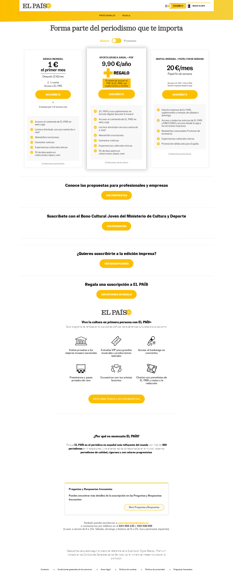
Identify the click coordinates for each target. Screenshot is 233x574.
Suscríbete (179, 94)
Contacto (45, 569)
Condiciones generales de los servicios (75, 569)
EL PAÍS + (116, 312)
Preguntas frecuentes (183, 569)
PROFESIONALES (107, 15)
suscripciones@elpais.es (133, 522)
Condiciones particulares (53, 163)
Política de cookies (127, 569)
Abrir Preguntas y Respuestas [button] (144, 507)
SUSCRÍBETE (53, 94)
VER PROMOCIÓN (116, 226)
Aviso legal (106, 569)
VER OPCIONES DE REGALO (116, 294)
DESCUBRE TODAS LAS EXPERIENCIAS (116, 399)
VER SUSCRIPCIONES (116, 263)
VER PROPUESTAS (116, 195)
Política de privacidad (155, 569)
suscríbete (178, 6)
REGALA (126, 15)
